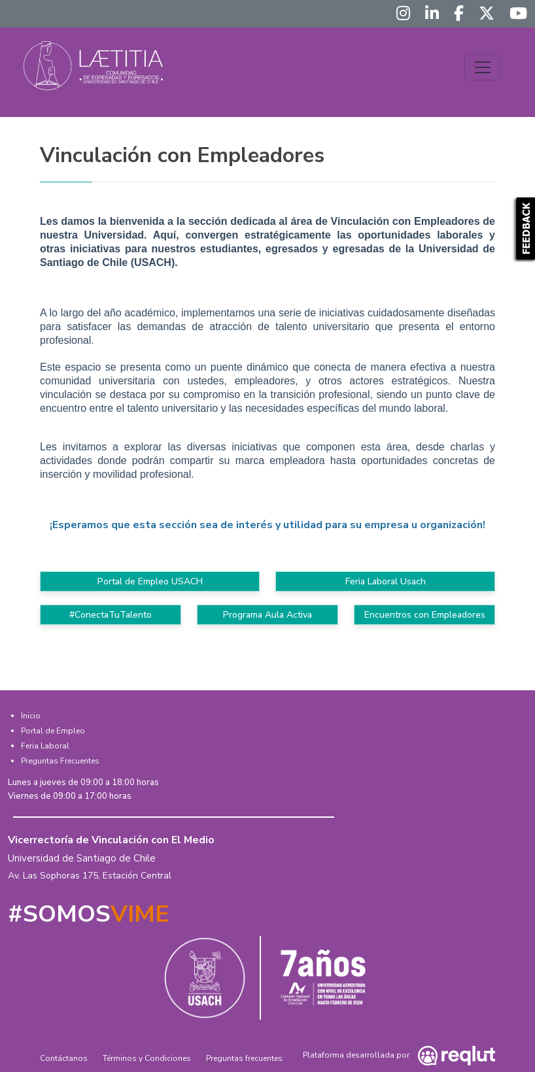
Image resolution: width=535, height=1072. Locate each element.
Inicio (31, 716)
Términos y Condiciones (147, 1058)
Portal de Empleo (53, 731)
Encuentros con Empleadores (424, 615)
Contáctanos (64, 1058)
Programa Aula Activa (267, 615)
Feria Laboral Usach (385, 581)
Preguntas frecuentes (244, 1058)
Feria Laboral (45, 746)
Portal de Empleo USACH (150, 581)
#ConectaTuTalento (110, 615)
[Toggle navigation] (482, 67)
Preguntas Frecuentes (60, 761)
